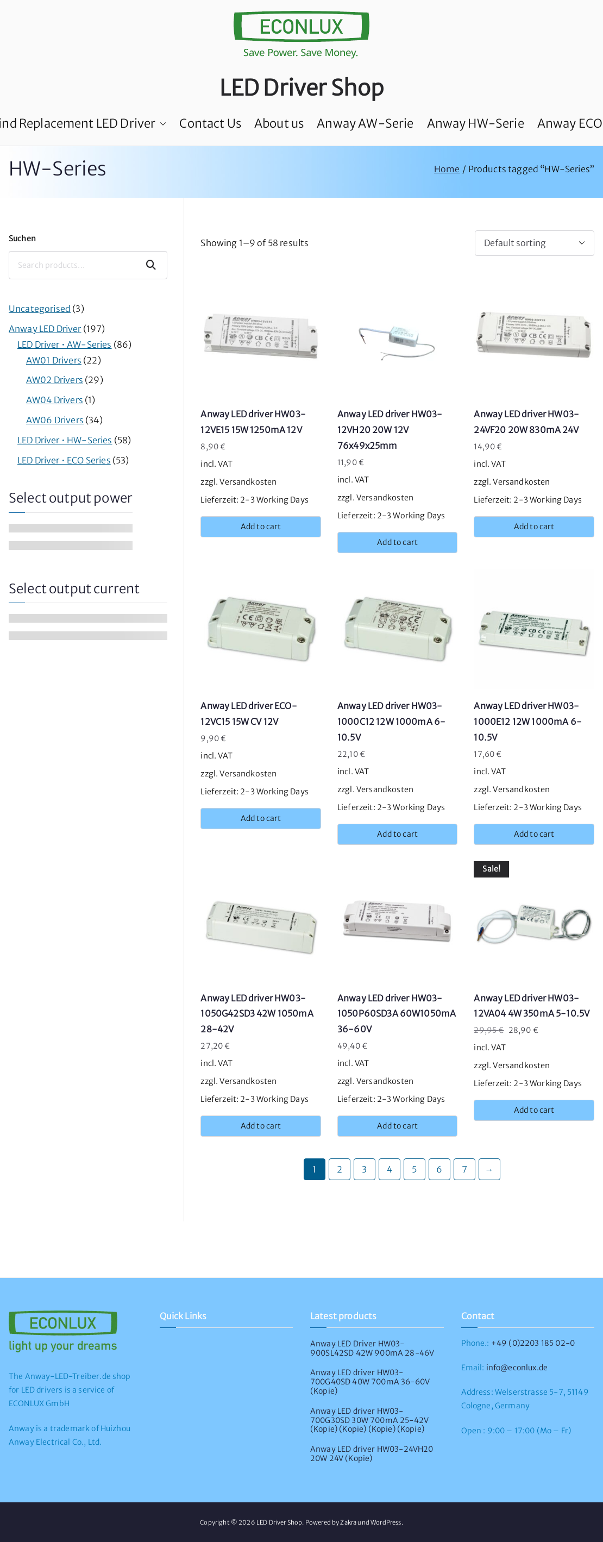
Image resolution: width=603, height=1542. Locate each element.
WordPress (385, 1522)
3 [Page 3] (364, 1169)
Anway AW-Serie (365, 123)
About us (279, 123)
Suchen (22, 238)
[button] (160, 124)
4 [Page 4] (389, 1169)
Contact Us (210, 123)
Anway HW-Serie (475, 123)
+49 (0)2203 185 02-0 (533, 1343)
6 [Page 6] (439, 1169)
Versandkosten (248, 482)
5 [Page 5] (414, 1169)
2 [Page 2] (339, 1169)
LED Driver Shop (301, 88)
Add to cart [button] (261, 526)
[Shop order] (534, 243)
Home (447, 169)
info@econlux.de (517, 1367)
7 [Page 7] (464, 1169)
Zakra (348, 1522)
